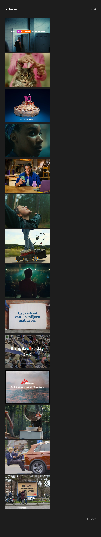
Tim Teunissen (11, 9)
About (93, 9)
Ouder (91, 519)
